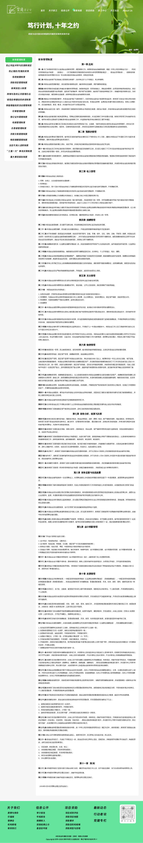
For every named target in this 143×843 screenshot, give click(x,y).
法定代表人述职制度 (18, 145)
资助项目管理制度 (18, 82)
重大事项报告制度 (18, 157)
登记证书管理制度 (18, 117)
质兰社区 (114, 10)
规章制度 (77, 10)
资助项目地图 (71, 816)
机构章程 (12, 824)
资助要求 (69, 820)
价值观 (11, 816)
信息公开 (65, 10)
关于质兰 (53, 10)
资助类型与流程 (72, 828)
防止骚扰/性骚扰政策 (19, 71)
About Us (127, 10)
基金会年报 (41, 828)
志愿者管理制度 (18, 128)
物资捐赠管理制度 (18, 139)
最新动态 (100, 808)
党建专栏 (100, 821)
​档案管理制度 (18, 122)
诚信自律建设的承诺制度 (19, 99)
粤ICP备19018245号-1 (89, 839)
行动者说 (100, 814)
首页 (43, 10)
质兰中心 (102, 10)
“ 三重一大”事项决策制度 (19, 151)
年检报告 (40, 816)
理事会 (11, 820)
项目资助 (90, 10)
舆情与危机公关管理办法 (19, 94)
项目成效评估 (71, 813)
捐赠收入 (40, 820)
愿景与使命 (13, 813)
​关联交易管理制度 (18, 134)
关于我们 (13, 808)
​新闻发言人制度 (18, 88)
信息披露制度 (18, 77)
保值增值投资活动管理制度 (19, 105)
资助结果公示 (42, 824)
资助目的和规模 (72, 824)
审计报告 (40, 813)
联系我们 (12, 828)
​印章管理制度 (18, 111)
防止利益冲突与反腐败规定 (19, 65)
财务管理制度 (18, 59)
